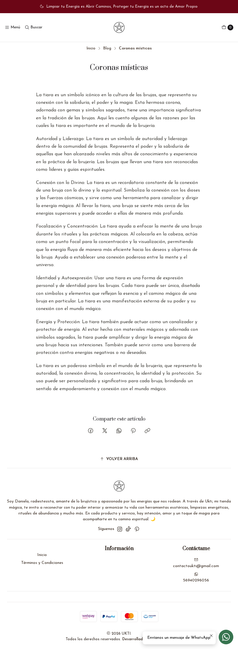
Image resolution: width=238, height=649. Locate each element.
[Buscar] (33, 27)
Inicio (90, 48)
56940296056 (196, 577)
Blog (107, 48)
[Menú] (12, 27)
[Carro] (227, 27)
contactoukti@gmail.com (196, 563)
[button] (119, 459)
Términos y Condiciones (42, 563)
